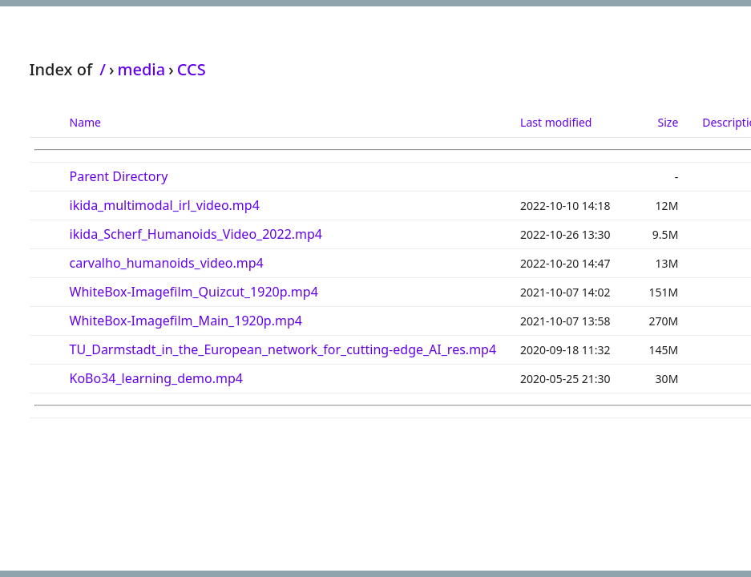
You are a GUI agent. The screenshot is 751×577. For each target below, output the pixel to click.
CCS (191, 69)
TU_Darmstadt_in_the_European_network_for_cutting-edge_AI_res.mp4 (283, 349)
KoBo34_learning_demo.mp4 (156, 378)
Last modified (556, 122)
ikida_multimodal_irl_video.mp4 (165, 205)
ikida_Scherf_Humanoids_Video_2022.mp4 (196, 234)
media (141, 69)
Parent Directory (119, 176)
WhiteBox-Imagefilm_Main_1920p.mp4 (186, 320)
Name (85, 122)
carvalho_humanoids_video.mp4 (167, 263)
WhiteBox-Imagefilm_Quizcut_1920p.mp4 (194, 292)
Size (668, 122)
